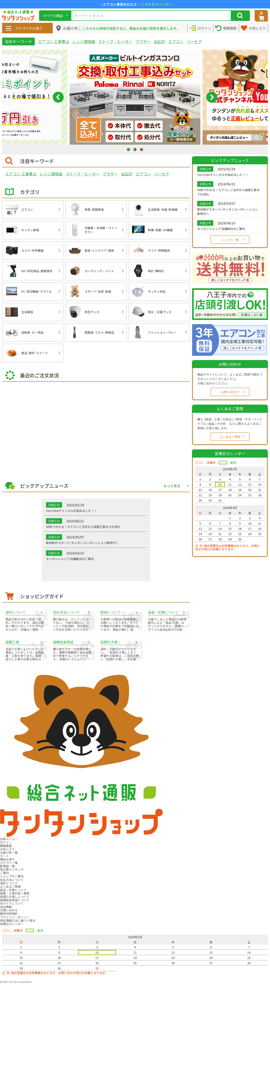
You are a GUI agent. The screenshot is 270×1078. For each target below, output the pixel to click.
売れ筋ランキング (12, 869)
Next (211, 97)
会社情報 (6, 907)
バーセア (194, 41)
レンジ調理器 (83, 41)
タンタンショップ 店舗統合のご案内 (221, 229)
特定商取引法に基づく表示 (17, 920)
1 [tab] (129, 149)
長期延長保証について (15, 900)
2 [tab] (135, 149)
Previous (58, 97)
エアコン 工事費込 (53, 41)
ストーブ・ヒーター (115, 41)
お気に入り (7, 849)
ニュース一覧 (230, 240)
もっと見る (171, 486)
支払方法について (12, 880)
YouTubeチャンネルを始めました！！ (222, 175)
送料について (9, 883)
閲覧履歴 (6, 846)
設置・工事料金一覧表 (15, 893)
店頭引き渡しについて (15, 896)
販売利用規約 (9, 913)
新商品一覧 (7, 866)
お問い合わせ (230, 392)
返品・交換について (13, 890)
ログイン (6, 842)
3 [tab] (142, 149)
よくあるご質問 (230, 437)
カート (4, 856)
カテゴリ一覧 (9, 862)
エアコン (176, 41)
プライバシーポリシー (15, 917)
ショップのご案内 (12, 876)
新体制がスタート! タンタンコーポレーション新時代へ (227, 211)
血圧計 (159, 41)
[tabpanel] (135, 97)
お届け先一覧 (9, 852)
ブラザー (143, 41)
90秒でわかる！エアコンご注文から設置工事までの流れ (228, 192)
